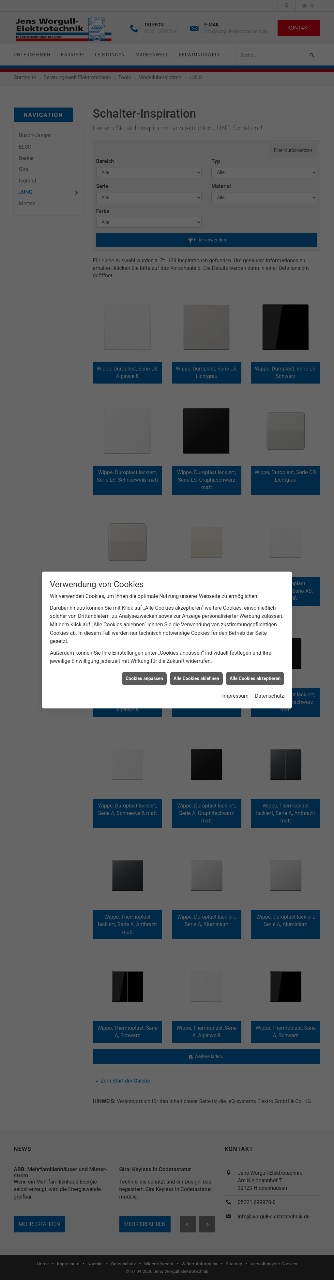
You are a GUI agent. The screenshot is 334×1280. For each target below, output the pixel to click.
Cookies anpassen (144, 678)
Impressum (235, 696)
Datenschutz (269, 696)
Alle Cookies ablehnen (196, 678)
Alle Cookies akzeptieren (255, 678)
